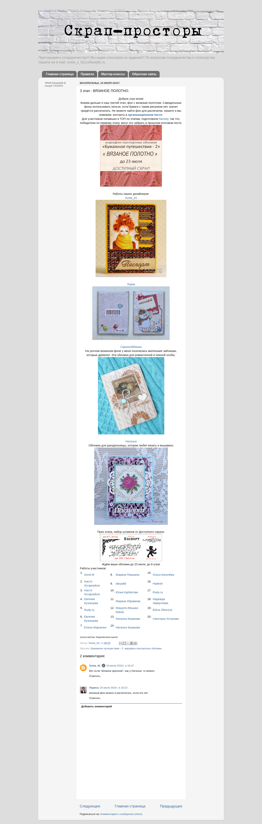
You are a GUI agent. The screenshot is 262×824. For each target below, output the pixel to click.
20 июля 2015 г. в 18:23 (113, 687)
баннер (163, 118)
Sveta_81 (131, 197)
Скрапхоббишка (131, 346)
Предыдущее (171, 806)
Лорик (131, 284)
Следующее (90, 806)
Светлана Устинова (166, 618)
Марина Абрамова (128, 601)
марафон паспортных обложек (143, 648)
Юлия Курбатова (127, 592)
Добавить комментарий (96, 706)
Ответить (94, 676)
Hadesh (158, 583)
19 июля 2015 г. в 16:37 (120, 665)
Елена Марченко (95, 627)
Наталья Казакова (128, 618)
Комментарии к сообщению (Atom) (121, 814)
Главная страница (60, 74)
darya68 (121, 583)
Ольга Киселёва (163, 574)
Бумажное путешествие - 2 (107, 648)
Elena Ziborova (162, 609)
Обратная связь (144, 74)
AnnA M (89, 574)
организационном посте (145, 114)
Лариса (94, 687)
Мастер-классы (113, 74)
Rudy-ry (158, 592)
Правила (87, 74)
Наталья (131, 441)
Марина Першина (127, 574)
